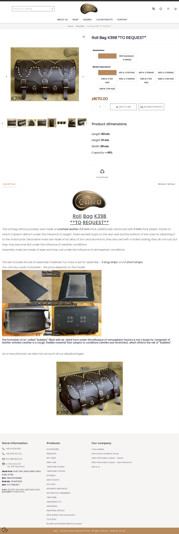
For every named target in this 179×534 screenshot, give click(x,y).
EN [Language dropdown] (153, 8)
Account (168, 8)
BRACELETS (51, 453)
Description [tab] (9, 184)
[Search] (33, 8)
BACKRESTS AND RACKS (57, 488)
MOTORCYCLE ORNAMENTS (58, 493)
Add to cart (123, 106)
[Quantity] (100, 106)
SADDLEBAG (52, 506)
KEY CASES (51, 458)
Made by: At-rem (118, 530)
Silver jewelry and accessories (61, 515)
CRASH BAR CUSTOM (56, 471)
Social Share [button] (102, 173)
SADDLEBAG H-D (54, 501)
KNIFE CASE (51, 462)
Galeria (87, 19)
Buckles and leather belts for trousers (64, 523)
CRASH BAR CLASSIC (56, 466)
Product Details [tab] (166, 184)
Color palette (104, 19)
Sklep (75, 19)
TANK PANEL (52, 497)
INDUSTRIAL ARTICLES (56, 510)
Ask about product (151, 106)
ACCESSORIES (53, 449)
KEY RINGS (51, 475)
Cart (175, 8)
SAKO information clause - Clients (107, 458)
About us (62, 19)
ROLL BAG (51, 484)
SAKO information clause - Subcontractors (112, 462)
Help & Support (160, 8)
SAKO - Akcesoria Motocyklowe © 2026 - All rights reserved (81, 530)
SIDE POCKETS (53, 480)
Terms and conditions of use (105, 453)
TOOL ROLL (51, 519)
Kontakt (122, 19)
